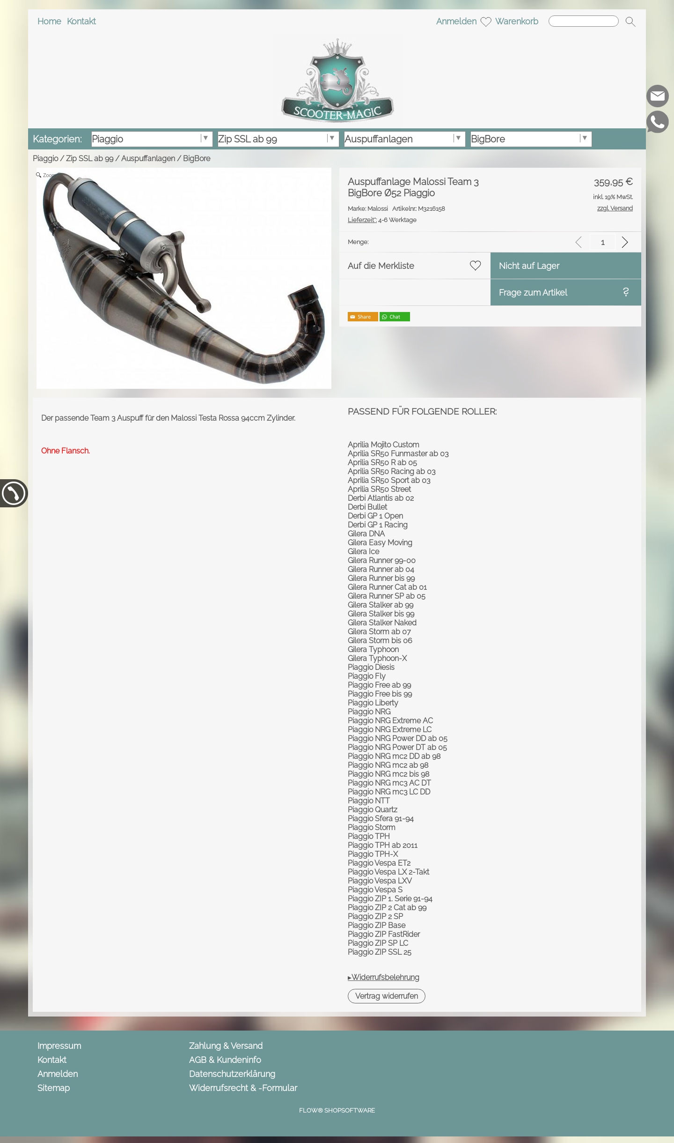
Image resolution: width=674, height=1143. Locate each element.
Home (49, 21)
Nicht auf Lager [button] (529, 266)
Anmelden (456, 21)
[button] (630, 21)
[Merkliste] (486, 21)
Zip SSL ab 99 (89, 158)
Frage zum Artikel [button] (533, 292)
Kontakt (81, 21)
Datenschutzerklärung (232, 1074)
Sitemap (53, 1088)
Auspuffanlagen (148, 158)
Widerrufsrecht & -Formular (243, 1088)
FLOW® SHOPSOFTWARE (337, 1110)
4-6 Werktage (382, 219)
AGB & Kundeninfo (225, 1060)
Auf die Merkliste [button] (381, 266)
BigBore (196, 158)
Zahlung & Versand (226, 1046)
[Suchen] (584, 21)
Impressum (59, 1046)
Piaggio (45, 158)
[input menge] (602, 242)
